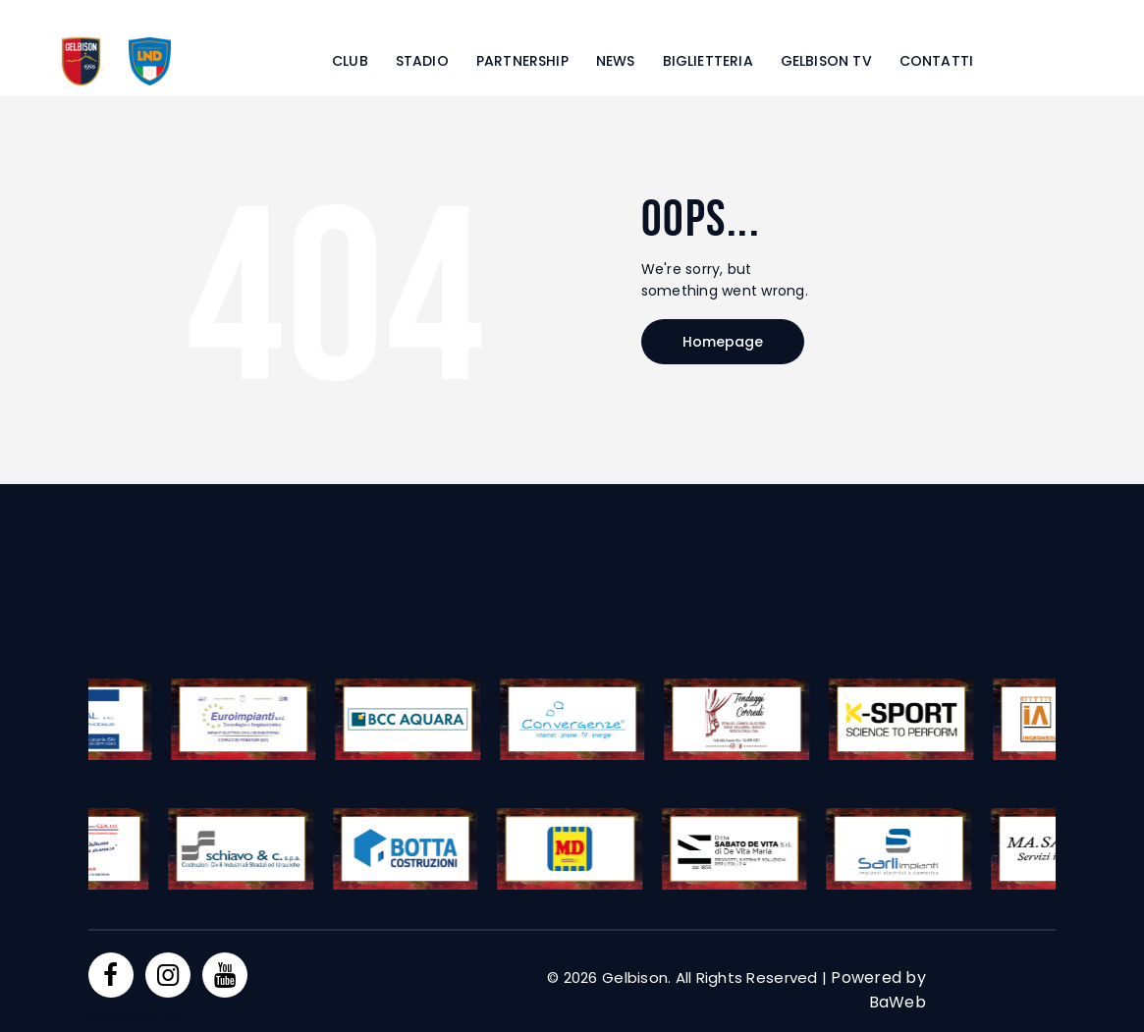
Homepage (722, 342)
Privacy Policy (136, 1016)
